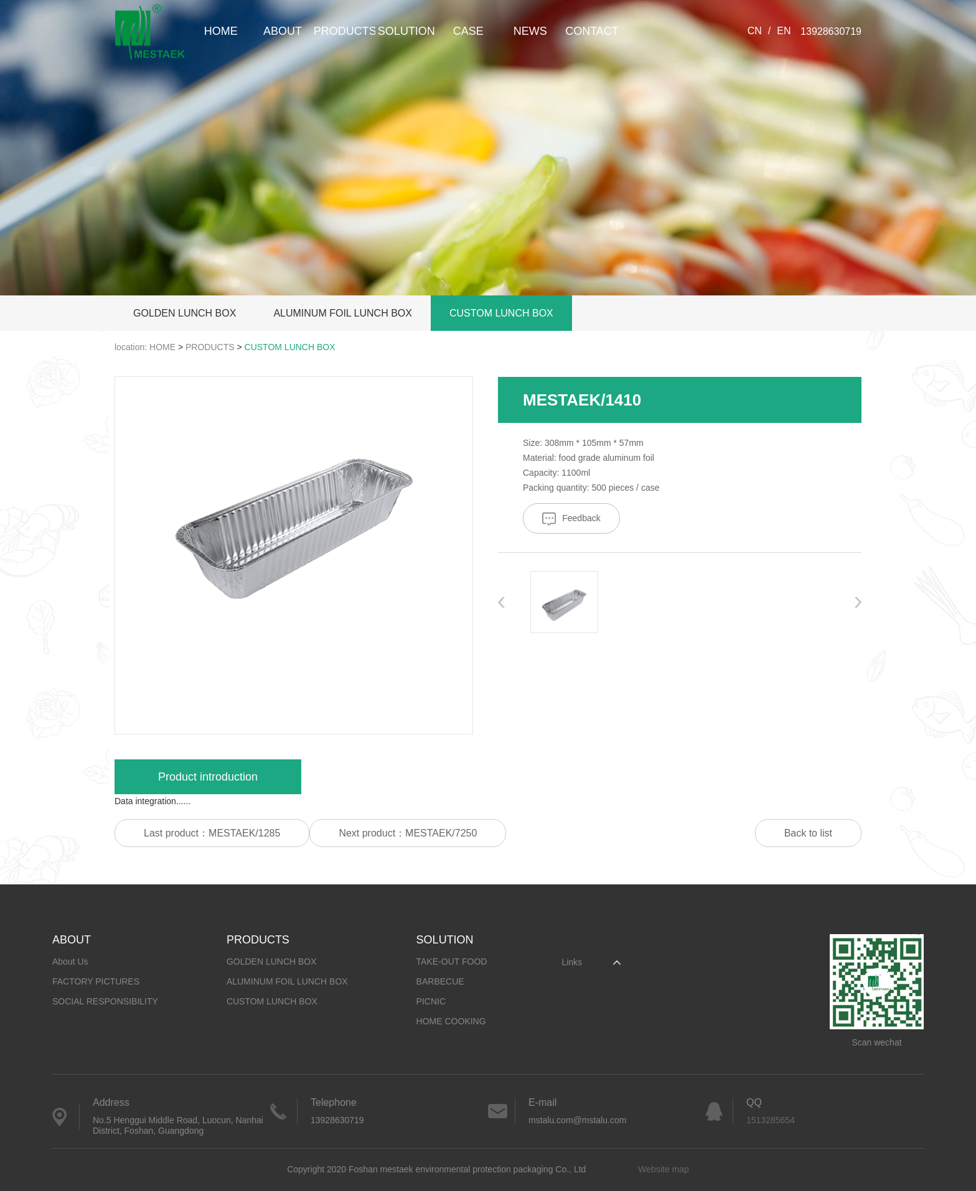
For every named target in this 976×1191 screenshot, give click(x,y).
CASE (468, 31)
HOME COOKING (451, 1021)
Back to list (808, 833)
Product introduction (208, 777)
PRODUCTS (344, 31)
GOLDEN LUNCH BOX (184, 313)
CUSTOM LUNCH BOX (501, 313)
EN (784, 30)
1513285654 (770, 1120)
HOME (221, 31)
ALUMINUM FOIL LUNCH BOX (342, 313)
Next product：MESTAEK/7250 (408, 833)
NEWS (530, 31)
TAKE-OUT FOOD (451, 961)
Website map (663, 1169)
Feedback (571, 519)
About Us (70, 961)
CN (755, 30)
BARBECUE (440, 981)
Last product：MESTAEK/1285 (212, 833)
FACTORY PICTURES (95, 981)
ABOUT (282, 31)
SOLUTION (406, 31)
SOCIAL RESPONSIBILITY (105, 1001)
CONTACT (592, 31)
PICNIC (431, 1001)
